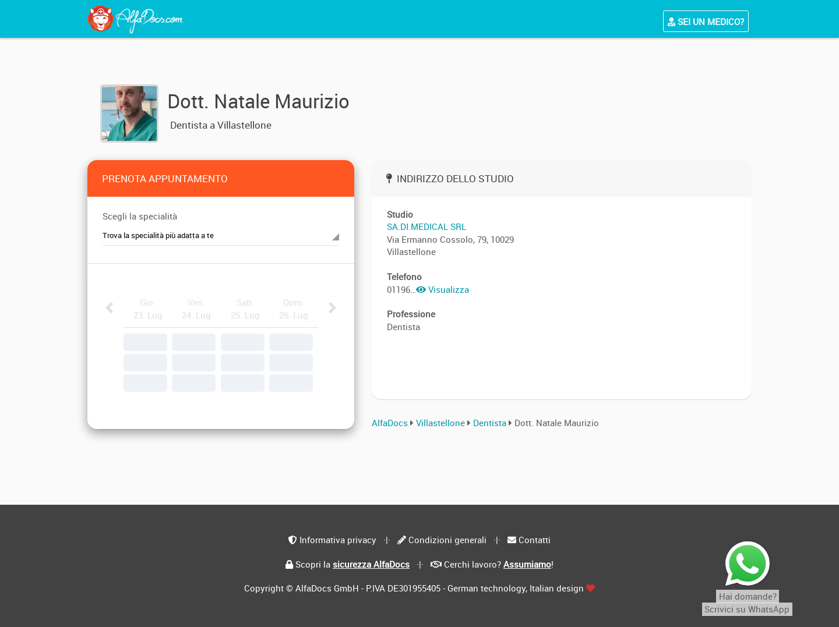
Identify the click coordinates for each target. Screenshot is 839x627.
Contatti (535, 539)
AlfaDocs (390, 422)
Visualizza (442, 289)
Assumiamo (527, 564)
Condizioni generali (447, 539)
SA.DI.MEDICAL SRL (426, 226)
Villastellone (440, 422)
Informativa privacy (337, 539)
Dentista (491, 422)
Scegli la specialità (140, 216)
